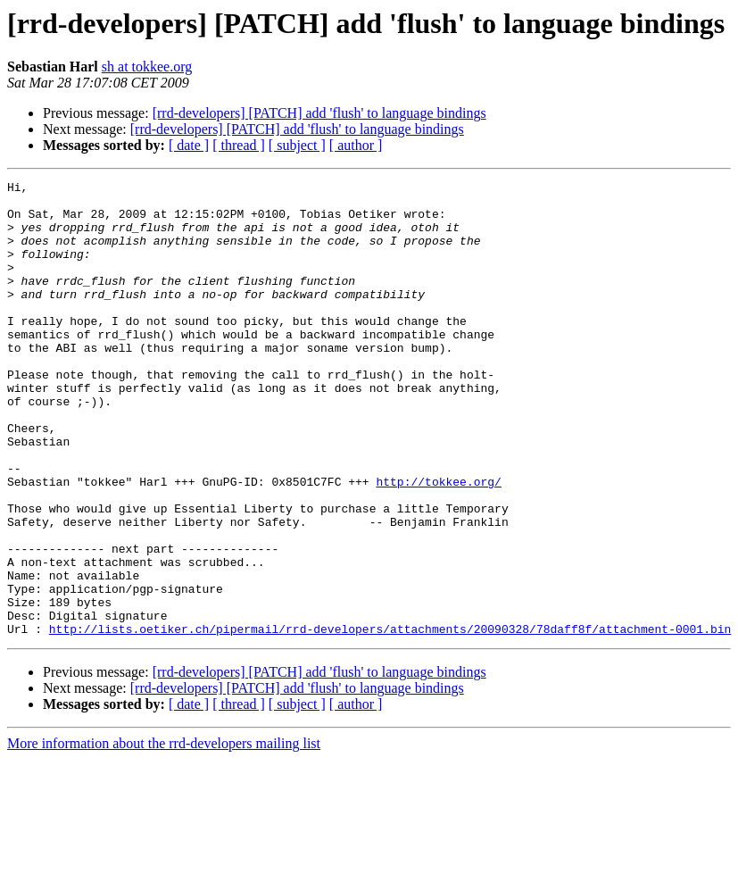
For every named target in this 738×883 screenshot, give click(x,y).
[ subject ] (297, 145)
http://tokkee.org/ (438, 543)
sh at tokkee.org (147, 66)
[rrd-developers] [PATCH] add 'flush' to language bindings (319, 113)
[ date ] (189, 145)
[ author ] (356, 145)
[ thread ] (238, 145)
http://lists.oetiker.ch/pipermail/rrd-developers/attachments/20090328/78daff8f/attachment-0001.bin (390, 720)
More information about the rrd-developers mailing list (163, 834)
